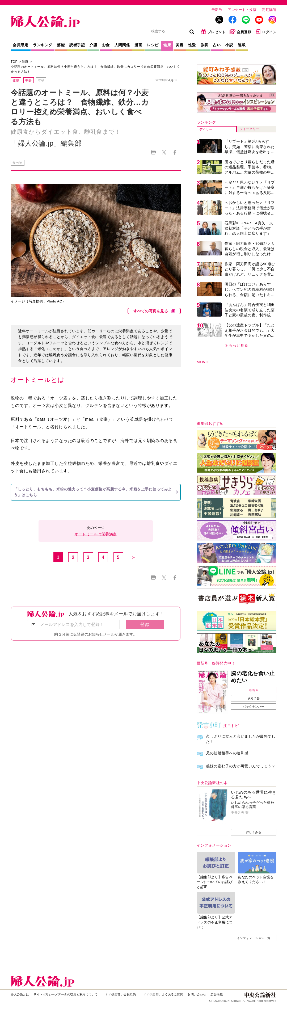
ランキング (42, 45)
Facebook (174, 152)
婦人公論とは (20, 994)
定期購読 (269, 10)
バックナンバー (253, 706)
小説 (229, 45)
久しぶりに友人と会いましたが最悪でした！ (240, 739)
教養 (204, 45)
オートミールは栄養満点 (95, 534)
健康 (167, 45)
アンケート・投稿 (242, 10)
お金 (106, 45)
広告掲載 (216, 994)
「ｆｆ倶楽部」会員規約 (119, 994)
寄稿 (41, 80)
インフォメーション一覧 (254, 938)
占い (217, 45)
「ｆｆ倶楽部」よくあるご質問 (161, 994)
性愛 (192, 45)
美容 (179, 45)
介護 (93, 45)
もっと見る (238, 345)
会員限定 (20, 45)
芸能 (61, 45)
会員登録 (240, 31)
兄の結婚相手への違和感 (227, 753)
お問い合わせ (197, 994)
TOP (14, 62)
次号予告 (254, 698)
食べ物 (17, 163)
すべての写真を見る (150, 311)
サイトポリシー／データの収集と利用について (65, 994)
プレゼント (213, 31)
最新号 (217, 10)
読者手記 (77, 45)
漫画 (138, 45)
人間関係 (122, 45)
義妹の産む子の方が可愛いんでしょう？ (240, 766)
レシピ (153, 45)
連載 (242, 45)
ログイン (265, 31)
